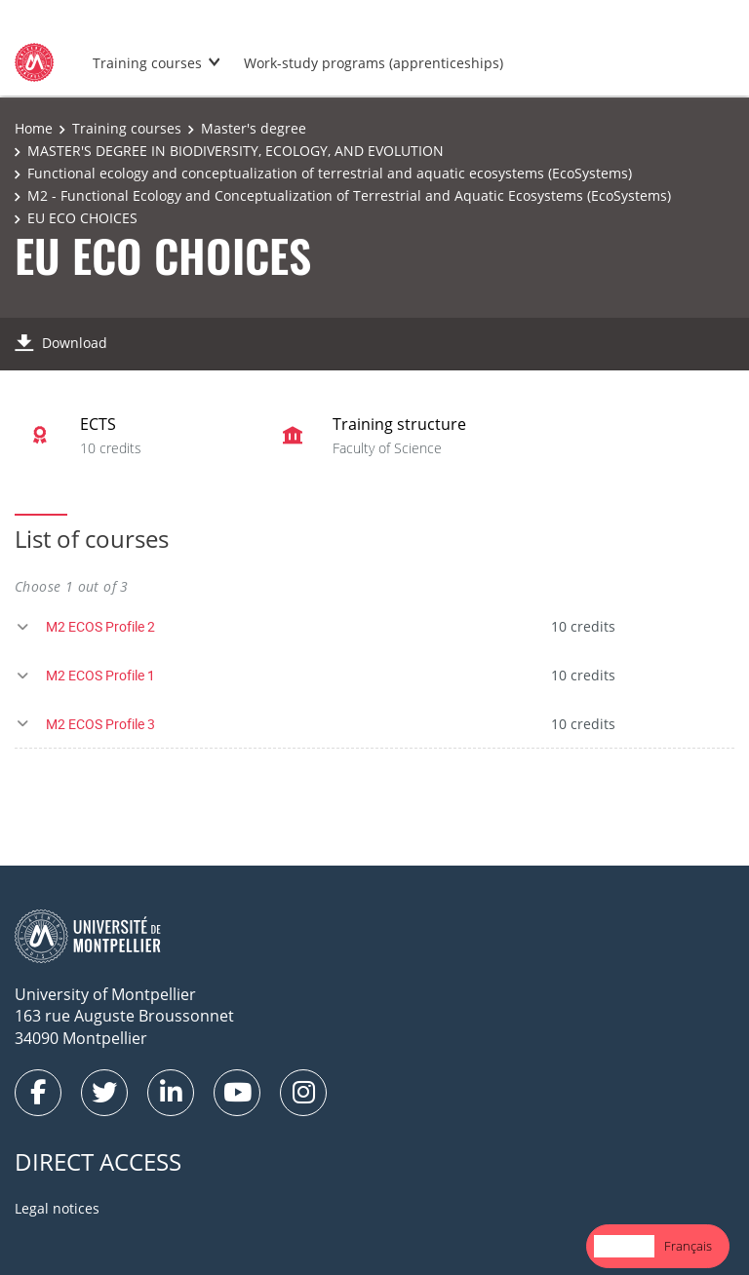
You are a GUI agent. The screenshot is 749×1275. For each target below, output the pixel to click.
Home (34, 128)
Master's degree (253, 128)
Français (688, 1246)
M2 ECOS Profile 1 (100, 675)
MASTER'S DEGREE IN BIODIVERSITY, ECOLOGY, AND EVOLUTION (235, 150)
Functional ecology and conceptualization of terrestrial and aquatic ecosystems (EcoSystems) (329, 173)
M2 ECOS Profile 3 (100, 724)
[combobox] (624, 1246)
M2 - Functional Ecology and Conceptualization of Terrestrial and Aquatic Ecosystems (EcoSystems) (349, 195)
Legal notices (57, 1208)
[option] (688, 1246)
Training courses (147, 63)
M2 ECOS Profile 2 (100, 626)
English (624, 1246)
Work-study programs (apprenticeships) (373, 63)
